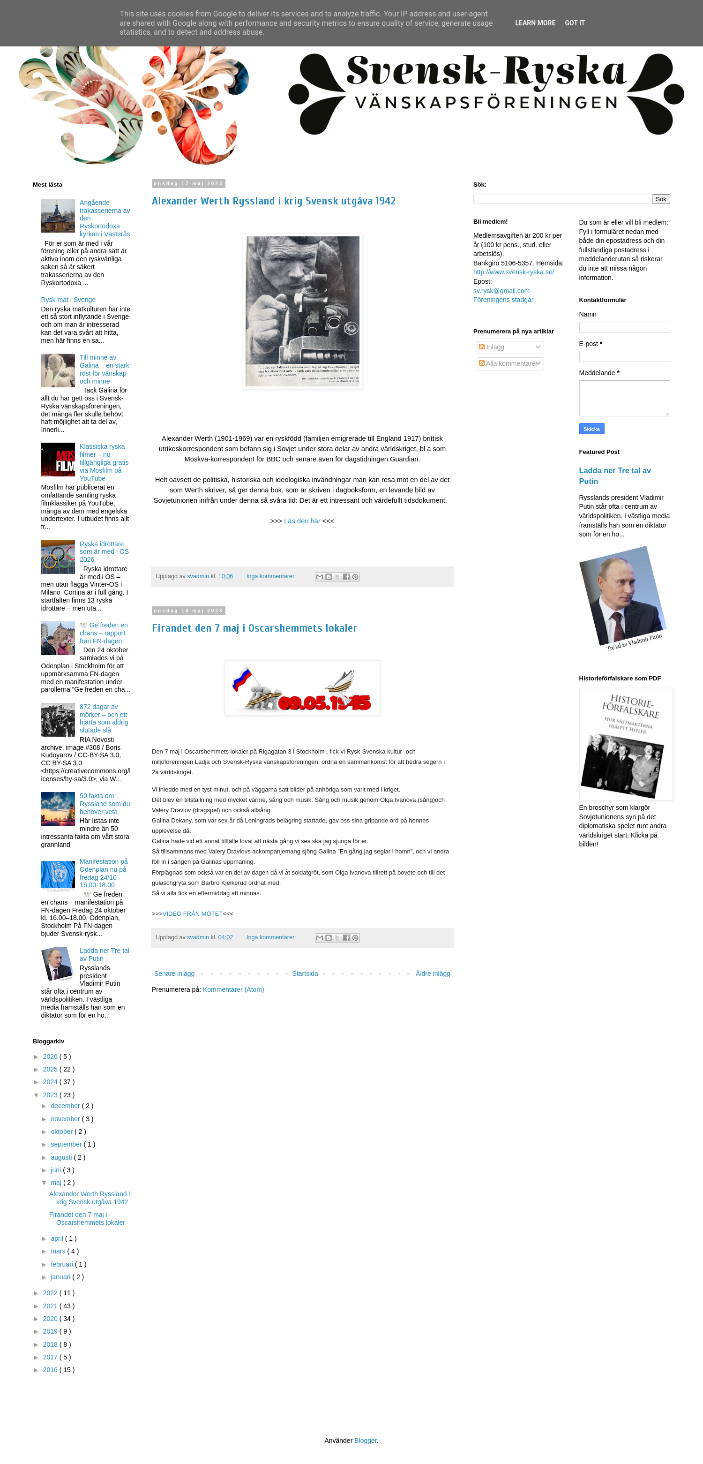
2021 (51, 1306)
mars (59, 1251)
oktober (63, 1131)
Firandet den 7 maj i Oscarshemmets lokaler (255, 628)
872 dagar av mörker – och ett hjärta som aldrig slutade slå (104, 718)
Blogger (365, 1440)
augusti (62, 1157)
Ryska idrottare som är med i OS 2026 (104, 552)
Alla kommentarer (508, 363)
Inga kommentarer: (272, 576)
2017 (51, 1357)
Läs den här (302, 521)
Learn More (535, 23)
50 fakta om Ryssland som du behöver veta (105, 803)
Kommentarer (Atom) (233, 989)
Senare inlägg (174, 973)
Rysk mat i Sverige (68, 299)
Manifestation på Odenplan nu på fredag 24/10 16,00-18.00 (104, 873)
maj (57, 1182)
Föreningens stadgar (503, 299)
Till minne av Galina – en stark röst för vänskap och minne (104, 369)
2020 (51, 1318)
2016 (51, 1369)
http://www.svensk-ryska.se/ (513, 272)
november (66, 1119)
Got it (575, 23)
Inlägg (491, 347)
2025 (51, 1069)
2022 (51, 1293)
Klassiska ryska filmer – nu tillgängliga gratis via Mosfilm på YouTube (104, 462)
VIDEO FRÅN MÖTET (193, 913)
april (58, 1238)
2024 (51, 1082)
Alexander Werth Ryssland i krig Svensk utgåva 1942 (274, 201)
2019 (51, 1331)
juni (57, 1170)
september (67, 1144)
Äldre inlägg (433, 973)
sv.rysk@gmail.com (501, 290)
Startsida (305, 973)
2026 (51, 1056)
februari (63, 1264)
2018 (51, 1344)
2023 (51, 1095)
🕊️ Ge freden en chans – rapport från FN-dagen (104, 633)
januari (61, 1277)
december (66, 1105)
